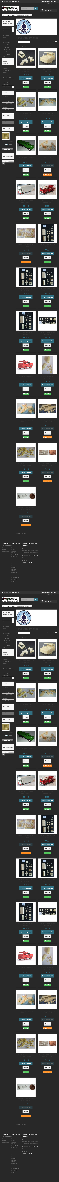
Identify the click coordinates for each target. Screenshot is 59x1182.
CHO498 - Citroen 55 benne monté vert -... (26, 158)
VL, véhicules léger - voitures (7, 48)
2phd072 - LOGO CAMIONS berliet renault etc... (47, 464)
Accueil (5, 92)
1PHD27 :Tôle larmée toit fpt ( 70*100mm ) (7, 142)
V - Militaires (7, 44)
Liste (56, 42)
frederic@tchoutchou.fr (27, 562)
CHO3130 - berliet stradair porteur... (25, 333)
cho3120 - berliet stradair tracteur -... (47, 333)
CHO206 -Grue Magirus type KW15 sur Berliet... (26, 421)
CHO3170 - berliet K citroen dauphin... (47, 245)
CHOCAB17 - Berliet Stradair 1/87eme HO (47, 70)
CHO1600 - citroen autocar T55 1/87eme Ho (47, 421)
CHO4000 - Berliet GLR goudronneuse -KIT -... (47, 158)
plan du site (53, 3)
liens (12, 563)
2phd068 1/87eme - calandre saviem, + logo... (26, 508)
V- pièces (6, 40)
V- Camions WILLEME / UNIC (7, 76)
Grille (53, 42)
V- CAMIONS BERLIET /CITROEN (6, 61)
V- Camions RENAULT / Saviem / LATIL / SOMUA (7, 69)
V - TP (5, 51)
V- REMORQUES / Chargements (6, 82)
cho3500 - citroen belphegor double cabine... (26, 245)
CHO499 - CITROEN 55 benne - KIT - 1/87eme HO (47, 114)
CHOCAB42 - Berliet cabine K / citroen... (26, 70)
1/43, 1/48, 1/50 (6, 86)
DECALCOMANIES (7, 28)
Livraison (6, 99)
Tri (17, 41)
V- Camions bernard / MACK (6, 55)
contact (48, 3)
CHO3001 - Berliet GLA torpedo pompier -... (26, 377)
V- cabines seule (6, 36)
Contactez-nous (46, 1)
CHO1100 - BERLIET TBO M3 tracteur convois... (26, 464)
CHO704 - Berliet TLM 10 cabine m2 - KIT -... (26, 114)
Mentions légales (8, 103)
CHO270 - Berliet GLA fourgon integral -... (47, 377)
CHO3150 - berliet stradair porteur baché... (25, 289)
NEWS (12, 581)
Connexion (53, 1)
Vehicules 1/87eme (5, 32)
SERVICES (14, 579)
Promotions (7, 128)
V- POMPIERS (7, 42)
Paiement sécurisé (8, 101)
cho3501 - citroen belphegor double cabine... (47, 201)
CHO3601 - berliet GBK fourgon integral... (26, 201)
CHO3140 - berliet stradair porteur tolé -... (47, 289)
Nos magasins (7, 109)
